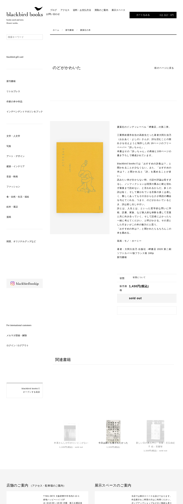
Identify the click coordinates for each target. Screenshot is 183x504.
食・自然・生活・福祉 (17, 197)
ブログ (53, 10)
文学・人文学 (13, 136)
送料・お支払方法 (82, 10)
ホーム (56, 30)
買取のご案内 (101, 10)
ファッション (13, 186)
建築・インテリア (15, 166)
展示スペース (118, 10)
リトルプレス (13, 91)
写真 (8, 146)
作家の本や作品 (14, 101)
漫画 (8, 217)
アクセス (64, 10)
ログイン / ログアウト (17, 345)
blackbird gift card (14, 57)
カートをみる (155, 15)
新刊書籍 (11, 81)
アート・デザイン (15, 156)
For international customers (18, 325)
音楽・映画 (12, 176)
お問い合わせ (53, 14)
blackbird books (24, 11)
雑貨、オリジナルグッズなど (21, 241)
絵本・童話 (12, 207)
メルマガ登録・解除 (16, 335)
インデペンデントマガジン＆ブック (24, 111)
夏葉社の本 (85, 30)
